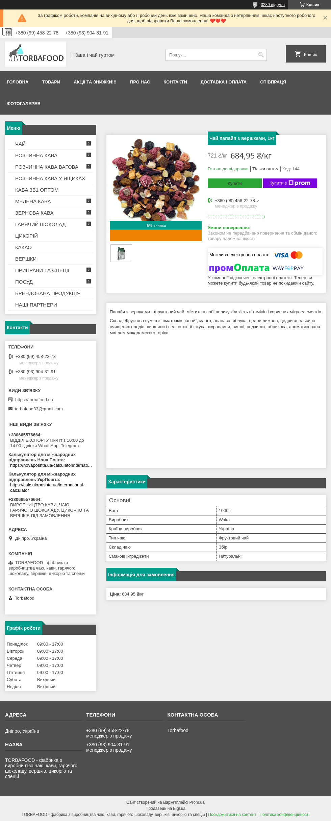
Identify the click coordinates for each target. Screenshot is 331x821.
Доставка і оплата (224, 81)
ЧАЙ (20, 144)
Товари (51, 81)
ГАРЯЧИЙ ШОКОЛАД (40, 224)
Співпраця (273, 81)
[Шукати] (261, 55)
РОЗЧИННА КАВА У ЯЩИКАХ (50, 178)
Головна (17, 81)
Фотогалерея (24, 103)
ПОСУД (24, 282)
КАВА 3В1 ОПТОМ (36, 190)
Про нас (140, 81)
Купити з (290, 183)
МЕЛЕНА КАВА (33, 201)
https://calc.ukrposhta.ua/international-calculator (47, 487)
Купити (235, 183)
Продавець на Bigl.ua (165, 808)
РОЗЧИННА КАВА (36, 155)
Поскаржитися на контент (232, 814)
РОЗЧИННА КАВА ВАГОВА (46, 167)
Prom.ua (197, 802)
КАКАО (23, 247)
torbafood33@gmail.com (39, 408)
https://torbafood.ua (34, 399)
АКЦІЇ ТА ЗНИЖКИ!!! (95, 81)
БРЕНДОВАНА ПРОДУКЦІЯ (48, 293)
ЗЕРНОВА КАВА (34, 213)
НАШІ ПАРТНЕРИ (36, 305)
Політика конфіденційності (285, 814)
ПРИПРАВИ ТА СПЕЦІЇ (42, 270)
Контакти (175, 81)
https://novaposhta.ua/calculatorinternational (51, 465)
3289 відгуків (273, 4)
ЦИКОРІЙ (26, 236)
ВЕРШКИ (25, 259)
